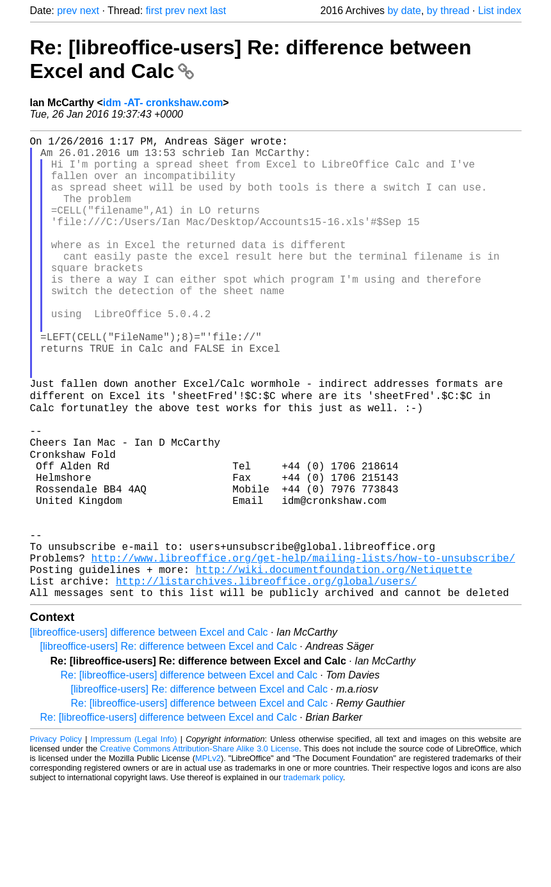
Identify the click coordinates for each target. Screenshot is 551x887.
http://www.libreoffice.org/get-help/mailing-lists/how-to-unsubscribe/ (303, 650)
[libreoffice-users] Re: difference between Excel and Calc (168, 746)
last (218, 10)
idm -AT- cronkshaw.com (163, 102)
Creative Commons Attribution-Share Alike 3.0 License (199, 848)
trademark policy (313, 877)
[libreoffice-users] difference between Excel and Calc (149, 731)
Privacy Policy (56, 839)
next (89, 10)
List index (500, 10)
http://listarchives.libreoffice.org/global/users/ (266, 678)
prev (67, 10)
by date (403, 10)
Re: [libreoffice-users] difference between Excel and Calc (189, 774)
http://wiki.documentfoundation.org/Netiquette (334, 664)
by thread (448, 10)
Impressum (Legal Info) (134, 839)
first (154, 10)
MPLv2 (208, 858)
